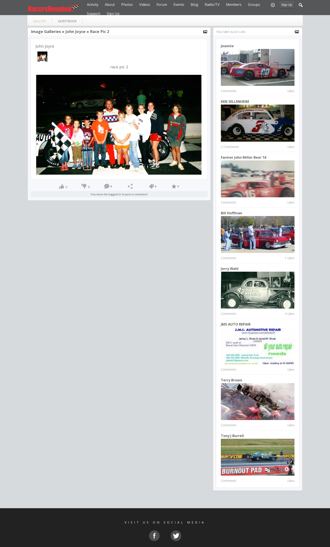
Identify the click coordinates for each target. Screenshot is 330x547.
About (110, 4)
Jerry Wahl (230, 268)
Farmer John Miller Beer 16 (243, 157)
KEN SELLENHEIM (235, 101)
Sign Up (286, 4)
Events (179, 4)
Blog (194, 4)
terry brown (231, 380)
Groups (254, 4)
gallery (39, 21)
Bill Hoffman (231, 213)
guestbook (67, 21)
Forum (161, 4)
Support (93, 13)
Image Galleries (46, 31)
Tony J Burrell (232, 435)
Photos (127, 4)
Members (234, 4)
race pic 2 (99, 31)
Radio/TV (212, 4)
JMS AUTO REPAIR (236, 324)
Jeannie (227, 46)
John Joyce (75, 31)
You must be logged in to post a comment (119, 194)
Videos (144, 4)
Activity (92, 4)
